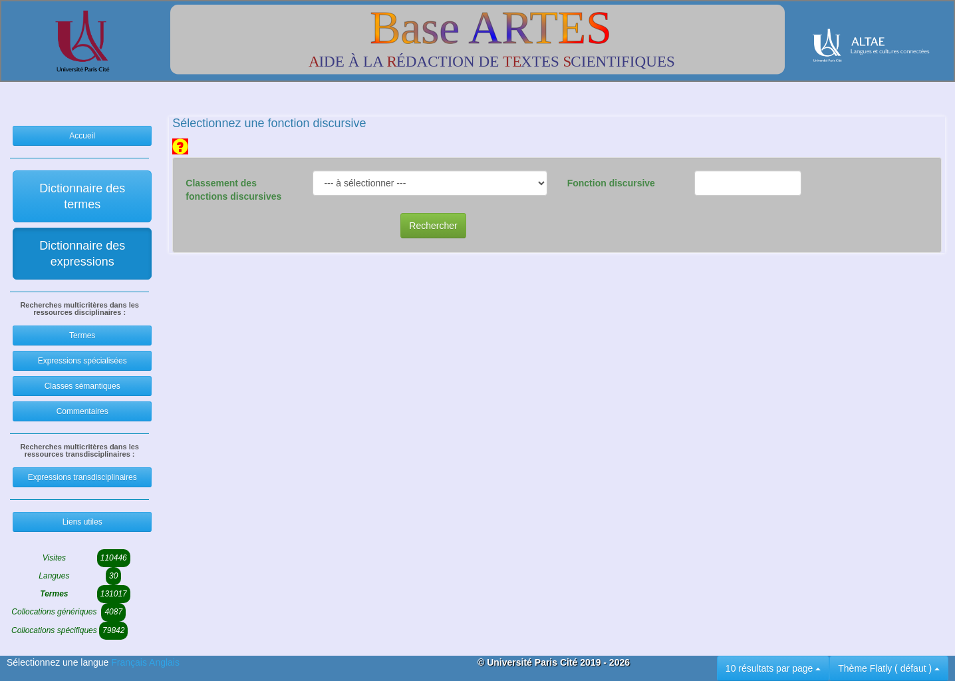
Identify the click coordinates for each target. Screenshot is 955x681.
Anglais (164, 662)
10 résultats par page (773, 668)
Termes (82, 335)
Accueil (82, 135)
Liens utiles (82, 522)
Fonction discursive (611, 183)
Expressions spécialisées (82, 360)
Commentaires (82, 411)
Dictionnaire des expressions (82, 253)
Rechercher (433, 225)
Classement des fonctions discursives (233, 190)
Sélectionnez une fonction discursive (269, 123)
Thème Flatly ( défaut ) (889, 668)
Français (130, 662)
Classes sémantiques (82, 386)
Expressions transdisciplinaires (82, 477)
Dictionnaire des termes (82, 196)
